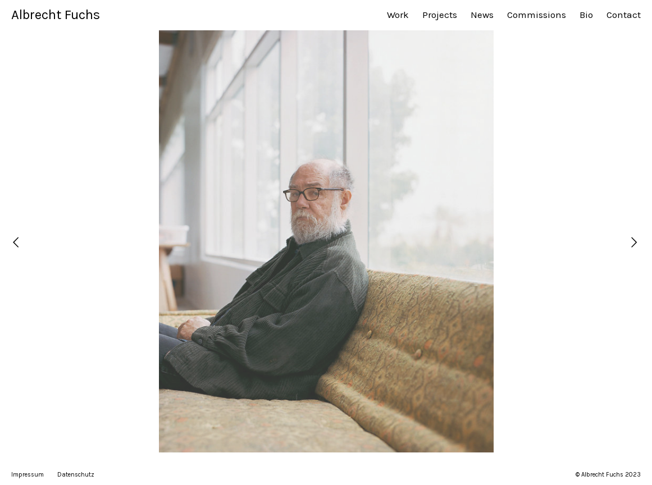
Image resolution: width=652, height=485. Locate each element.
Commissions (536, 14)
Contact (624, 14)
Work (398, 14)
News (482, 14)
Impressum (27, 474)
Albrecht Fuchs (55, 14)
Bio (586, 14)
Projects (439, 14)
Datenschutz (75, 474)
